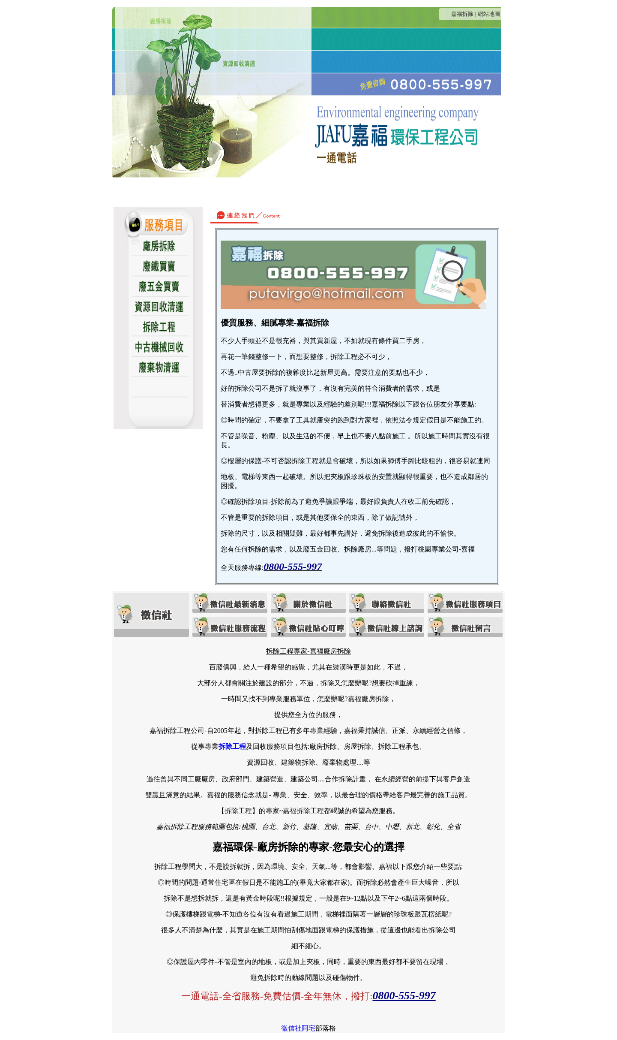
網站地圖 (489, 14)
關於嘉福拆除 (206, 192)
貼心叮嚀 (377, 192)
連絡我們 (254, 192)
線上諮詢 (418, 192)
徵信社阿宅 (298, 1028)
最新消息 (157, 192)
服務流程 (336, 192)
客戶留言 (459, 192)
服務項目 (295, 192)
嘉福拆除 (462, 14)
